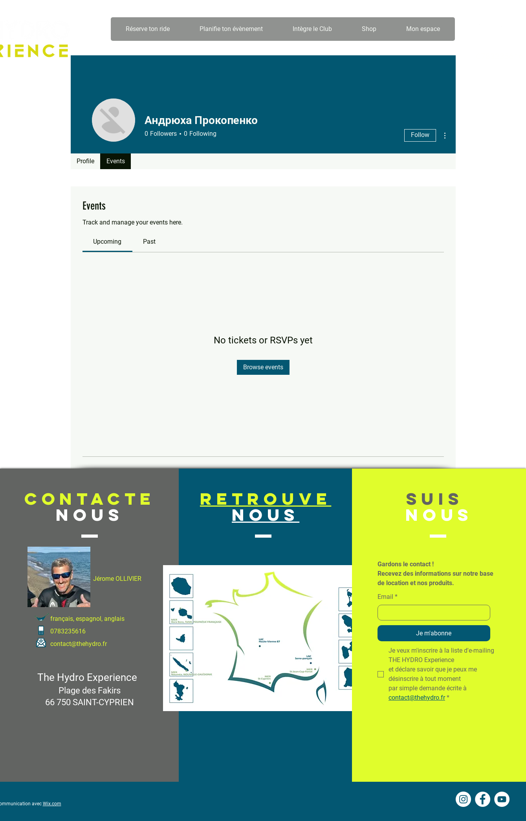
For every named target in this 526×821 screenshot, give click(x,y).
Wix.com (52, 803)
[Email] (431, 612)
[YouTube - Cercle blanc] (502, 799)
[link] (107, 241)
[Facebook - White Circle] (503, 28)
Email (388, 597)
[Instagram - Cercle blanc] (483, 28)
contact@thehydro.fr (78, 644)
